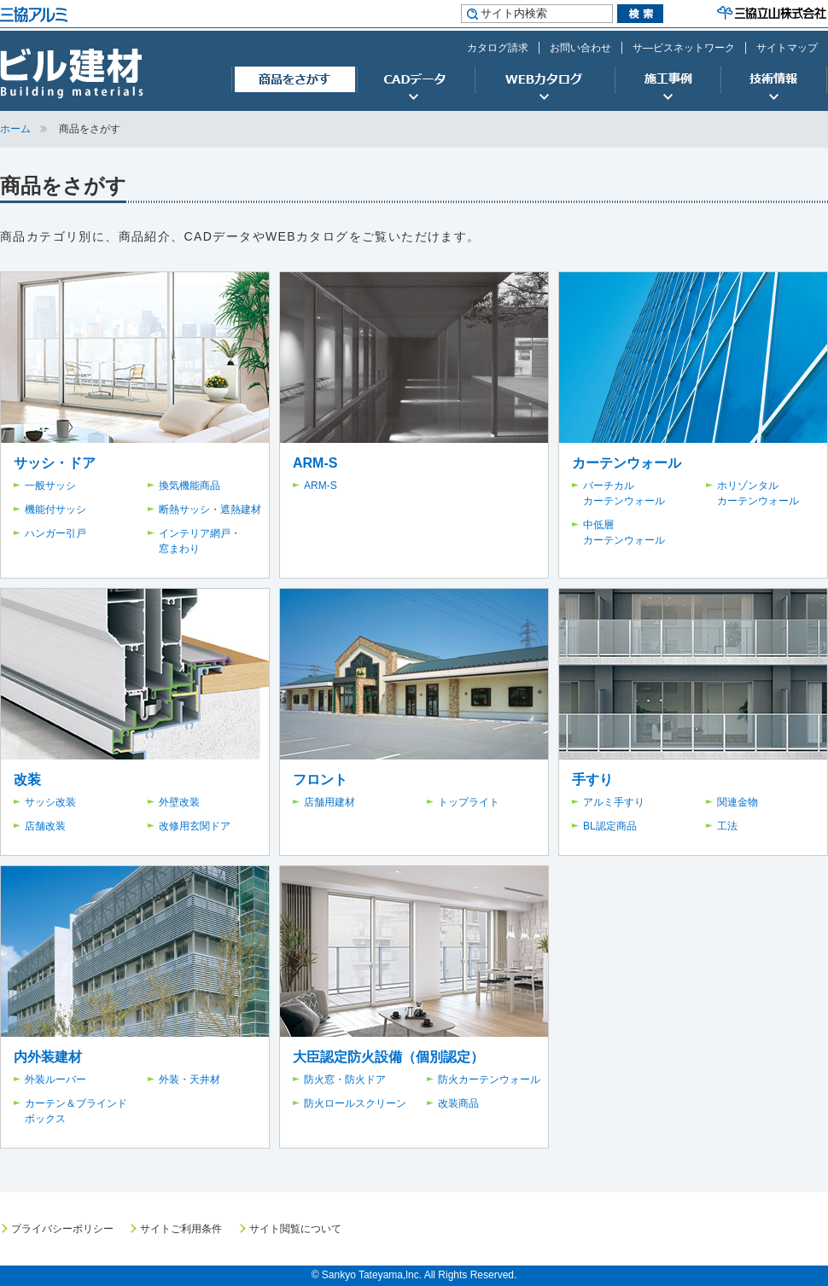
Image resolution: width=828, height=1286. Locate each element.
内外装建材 (48, 1057)
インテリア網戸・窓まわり (200, 541)
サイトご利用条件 (181, 1229)
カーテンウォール (626, 463)
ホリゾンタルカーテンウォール (758, 493)
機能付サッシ (55, 509)
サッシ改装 (50, 802)
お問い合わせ (580, 48)
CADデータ (416, 80)
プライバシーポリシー (62, 1229)
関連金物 (737, 802)
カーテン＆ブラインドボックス (76, 1111)
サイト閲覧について (295, 1229)
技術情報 (774, 80)
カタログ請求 (497, 48)
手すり (592, 779)
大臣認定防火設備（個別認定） (388, 1057)
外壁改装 (179, 802)
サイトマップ (787, 48)
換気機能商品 (189, 486)
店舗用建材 (329, 802)
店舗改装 (45, 826)
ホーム (15, 129)
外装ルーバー (55, 1079)
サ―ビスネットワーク (684, 48)
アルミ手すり (613, 802)
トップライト (468, 802)
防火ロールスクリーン (355, 1103)
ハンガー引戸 (55, 533)
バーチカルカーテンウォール (624, 493)
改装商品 (458, 1103)
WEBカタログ (545, 80)
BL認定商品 (610, 826)
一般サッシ (50, 486)
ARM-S (315, 463)
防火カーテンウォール (489, 1079)
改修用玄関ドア (194, 826)
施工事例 (667, 80)
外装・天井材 (189, 1079)
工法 (727, 826)
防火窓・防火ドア (345, 1079)
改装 (27, 779)
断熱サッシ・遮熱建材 (210, 509)
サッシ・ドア (55, 463)
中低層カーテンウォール (624, 532)
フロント (320, 779)
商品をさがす (294, 80)
